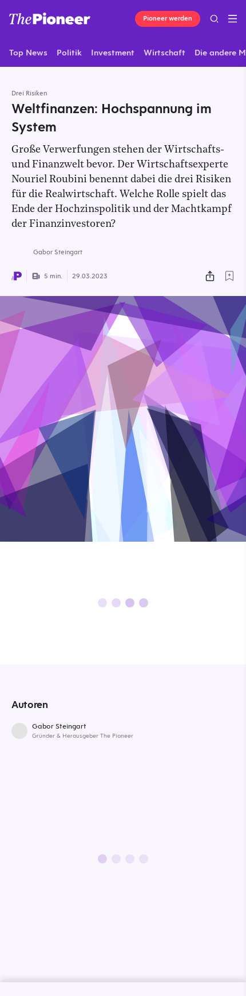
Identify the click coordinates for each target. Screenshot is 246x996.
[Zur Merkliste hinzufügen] (229, 276)
